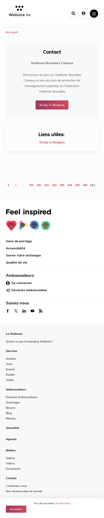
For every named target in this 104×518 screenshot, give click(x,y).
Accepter (16, 509)
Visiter (10, 380)
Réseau (11, 418)
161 (46, 185)
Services (11, 351)
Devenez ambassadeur (26, 290)
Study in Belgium (52, 105)
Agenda (11, 439)
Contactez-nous (16, 486)
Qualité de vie (16, 262)
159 (31, 185)
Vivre (9, 364)
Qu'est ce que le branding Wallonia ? (29, 341)
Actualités (12, 428)
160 (39, 185)
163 (62, 185)
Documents (13, 468)
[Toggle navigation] (94, 13)
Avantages (13, 402)
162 (54, 185)
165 (77, 185)
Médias (11, 450)
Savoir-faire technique (23, 255)
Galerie (10, 458)
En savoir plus (62, 503)
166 (85, 185)
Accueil (12, 32)
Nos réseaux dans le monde (24, 491)
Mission (10, 408)
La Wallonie (14, 334)
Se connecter (19, 283)
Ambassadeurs (16, 389)
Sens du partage (19, 241)
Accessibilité (15, 248)
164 (69, 185)
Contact (11, 478)
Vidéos (10, 463)
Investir (10, 369)
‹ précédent (16, 185)
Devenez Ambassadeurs (22, 397)
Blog (9, 413)
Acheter (11, 358)
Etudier (10, 374)
